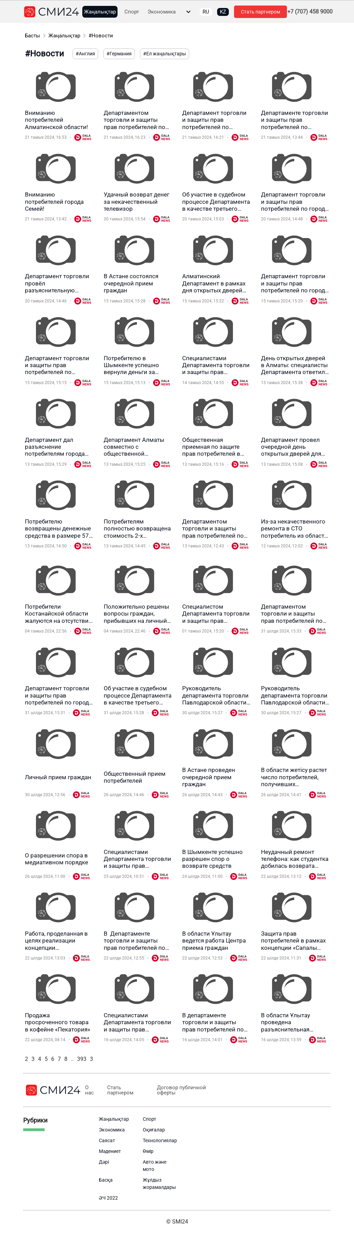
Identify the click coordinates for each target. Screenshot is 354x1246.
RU (206, 12)
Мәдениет (110, 1151)
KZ (223, 12)
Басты (32, 36)
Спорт (131, 12)
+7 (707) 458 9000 (310, 12)
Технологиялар (160, 1140)
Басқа (106, 1180)
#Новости (100, 36)
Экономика (162, 12)
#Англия (85, 53)
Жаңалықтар (100, 12)
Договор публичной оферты (181, 1090)
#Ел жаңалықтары (164, 53)
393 (81, 1059)
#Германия (119, 53)
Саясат (107, 1140)
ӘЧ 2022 (108, 1198)
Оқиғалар (154, 1130)
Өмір (148, 1151)
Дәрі (104, 1162)
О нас (89, 1090)
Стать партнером (260, 12)
